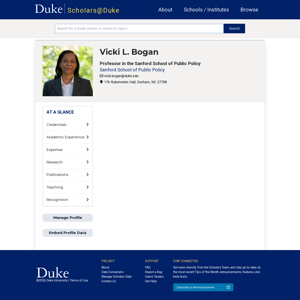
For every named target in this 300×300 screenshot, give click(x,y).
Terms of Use (79, 280)
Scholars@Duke (94, 10)
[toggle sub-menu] (87, 124)
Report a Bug (153, 272)
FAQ (148, 267)
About (165, 10)
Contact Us (108, 281)
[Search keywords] (139, 28)
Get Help (151, 281)
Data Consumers (112, 272)
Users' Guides (154, 276)
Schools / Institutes (206, 10)
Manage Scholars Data (116, 276)
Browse (249, 10)
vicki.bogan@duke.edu (121, 76)
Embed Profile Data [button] (67, 233)
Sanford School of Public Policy (132, 70)
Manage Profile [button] (67, 217)
